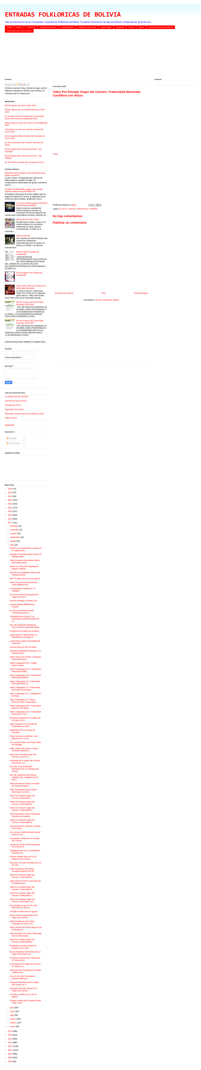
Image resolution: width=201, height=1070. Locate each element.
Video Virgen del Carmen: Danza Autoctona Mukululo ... (24, 749)
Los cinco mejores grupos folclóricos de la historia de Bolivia (32, 204)
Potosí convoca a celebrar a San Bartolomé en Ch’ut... (24, 737)
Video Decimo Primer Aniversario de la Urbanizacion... (25, 882)
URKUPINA (120, 27)
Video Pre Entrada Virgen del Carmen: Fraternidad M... (22, 803)
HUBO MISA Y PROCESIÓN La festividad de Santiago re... (23, 636)
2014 (10, 1039)
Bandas (19, 27)
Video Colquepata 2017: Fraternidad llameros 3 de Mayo (25, 707)
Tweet (55, 154)
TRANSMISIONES (67, 27)
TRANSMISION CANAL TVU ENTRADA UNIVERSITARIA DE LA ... (24, 618)
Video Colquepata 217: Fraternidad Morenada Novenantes (25, 688)
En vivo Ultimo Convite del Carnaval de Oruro (24, 162)
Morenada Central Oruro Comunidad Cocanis (24, 414)
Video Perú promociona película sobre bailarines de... (23, 583)
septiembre (15, 537)
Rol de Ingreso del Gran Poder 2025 (20, 105)
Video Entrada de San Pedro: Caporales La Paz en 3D (22, 922)
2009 (10, 1057)
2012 (10, 1046)
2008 (10, 1061)
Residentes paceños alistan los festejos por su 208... (23, 947)
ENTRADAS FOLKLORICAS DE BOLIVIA (63, 14)
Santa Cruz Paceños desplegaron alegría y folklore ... (24, 567)
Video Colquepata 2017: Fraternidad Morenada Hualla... (25, 670)
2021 (10, 508)
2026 (10, 489)
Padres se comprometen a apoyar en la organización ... (26, 549)
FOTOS (131, 27)
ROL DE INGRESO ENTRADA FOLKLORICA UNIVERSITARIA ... (25, 626)
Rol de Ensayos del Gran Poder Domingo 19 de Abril (30, 322)
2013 (10, 1042)
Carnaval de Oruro (13, 405)
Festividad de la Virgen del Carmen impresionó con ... (25, 761)
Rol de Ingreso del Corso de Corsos (19, 31)
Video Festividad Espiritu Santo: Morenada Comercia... (23, 790)
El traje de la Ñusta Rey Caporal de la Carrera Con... (25, 959)
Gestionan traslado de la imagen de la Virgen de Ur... (25, 719)
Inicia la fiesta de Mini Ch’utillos (23, 647)
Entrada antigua (141, 293)
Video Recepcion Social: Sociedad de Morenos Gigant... (24, 784)
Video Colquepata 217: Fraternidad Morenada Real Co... (25, 682)
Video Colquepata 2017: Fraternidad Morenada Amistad (25, 676)
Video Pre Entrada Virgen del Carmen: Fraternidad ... (22, 797)
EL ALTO (63, 209)
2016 (10, 1031)
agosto (13, 541)
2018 (10, 519)
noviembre (15, 530)
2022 (10, 504)
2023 (10, 500)
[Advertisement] (88, 56)
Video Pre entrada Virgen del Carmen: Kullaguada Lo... (22, 894)
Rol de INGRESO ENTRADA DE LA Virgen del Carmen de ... (25, 953)
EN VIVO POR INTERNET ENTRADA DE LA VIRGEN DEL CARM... (24, 769)
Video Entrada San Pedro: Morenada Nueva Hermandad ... (25, 934)
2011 (10, 1050)
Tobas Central (11, 418)
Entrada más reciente (64, 293)
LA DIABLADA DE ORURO (16, 396)
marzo (13, 1019)
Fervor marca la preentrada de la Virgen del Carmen (24, 916)
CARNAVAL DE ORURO (48, 27)
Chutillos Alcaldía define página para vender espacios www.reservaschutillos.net (24, 190)
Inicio (103, 293)
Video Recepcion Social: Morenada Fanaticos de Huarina (25, 815)
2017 (10, 523)
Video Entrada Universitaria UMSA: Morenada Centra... (25, 561)
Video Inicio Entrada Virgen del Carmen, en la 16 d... (23, 755)
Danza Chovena (23, 236)
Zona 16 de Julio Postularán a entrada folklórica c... (22, 977)
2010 (10, 1054)
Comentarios (13, 443)
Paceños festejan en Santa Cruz (24, 601)
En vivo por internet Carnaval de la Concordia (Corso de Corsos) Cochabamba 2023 (24, 117)
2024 (10, 496)
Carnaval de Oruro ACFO (16, 401)
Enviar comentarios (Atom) (107, 300)
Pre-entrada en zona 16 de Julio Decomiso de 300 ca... (23, 906)
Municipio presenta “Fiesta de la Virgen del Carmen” (23, 989)
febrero (13, 1023)
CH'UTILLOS (30, 27)
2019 (10, 515)
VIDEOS (141, 27)
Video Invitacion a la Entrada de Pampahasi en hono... (23, 725)
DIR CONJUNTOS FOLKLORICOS (161, 27)
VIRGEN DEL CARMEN (87, 209)
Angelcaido (9, 425)
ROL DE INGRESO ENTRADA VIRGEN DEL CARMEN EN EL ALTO (24, 777)
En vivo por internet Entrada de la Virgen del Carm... (24, 595)
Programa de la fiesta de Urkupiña (24, 631)
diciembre (14, 526)
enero (13, 1026)
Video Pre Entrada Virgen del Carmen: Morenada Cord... (22, 900)
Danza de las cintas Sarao (27, 219)
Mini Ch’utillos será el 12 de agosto (25, 578)
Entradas (11, 438)
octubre (13, 533)
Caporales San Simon (14, 409)
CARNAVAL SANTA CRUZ (87, 27)
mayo (12, 1011)
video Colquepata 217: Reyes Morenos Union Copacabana (23, 700)
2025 (10, 492)
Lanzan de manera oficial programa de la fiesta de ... (25, 845)
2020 (10, 511)
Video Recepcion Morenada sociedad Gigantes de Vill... (22, 870)
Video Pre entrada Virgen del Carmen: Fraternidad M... (22, 888)
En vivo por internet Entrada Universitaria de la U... (22, 611)
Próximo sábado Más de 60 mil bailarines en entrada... (23, 858)
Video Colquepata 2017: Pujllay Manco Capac (23, 664)
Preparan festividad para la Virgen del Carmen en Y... (24, 983)
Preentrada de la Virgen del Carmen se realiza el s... (25, 965)
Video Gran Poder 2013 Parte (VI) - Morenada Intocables (31, 287)
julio (12, 545)
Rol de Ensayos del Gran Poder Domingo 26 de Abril (30, 303)
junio (12, 1007)
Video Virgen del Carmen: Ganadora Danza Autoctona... (25, 658)
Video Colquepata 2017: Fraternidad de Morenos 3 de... (25, 713)
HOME (9, 27)
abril (12, 1015)
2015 (10, 1035)
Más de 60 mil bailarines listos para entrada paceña (25, 573)
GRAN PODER (106, 27)
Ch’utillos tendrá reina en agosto (24, 911)
